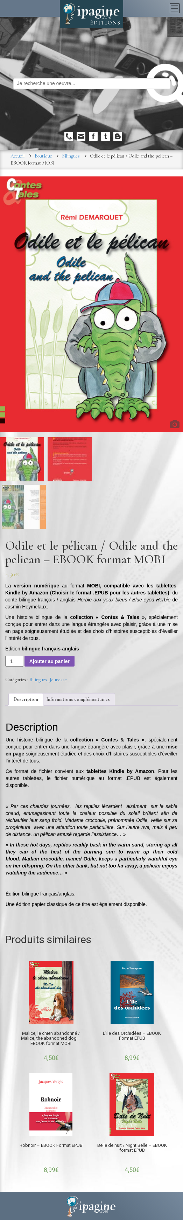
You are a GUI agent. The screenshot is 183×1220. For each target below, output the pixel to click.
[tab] (25, 699)
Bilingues (71, 156)
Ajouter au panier (49, 661)
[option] (91, 304)
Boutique (43, 156)
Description (26, 699)
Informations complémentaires (78, 699)
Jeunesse (58, 680)
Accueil (17, 156)
